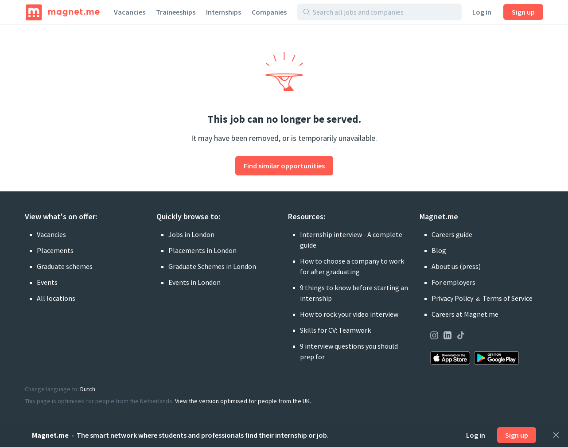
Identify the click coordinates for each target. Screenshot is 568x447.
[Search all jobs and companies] (384, 12)
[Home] (63, 12)
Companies (269, 12)
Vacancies (129, 12)
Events (47, 282)
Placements (55, 250)
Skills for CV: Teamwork (335, 330)
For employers (453, 282)
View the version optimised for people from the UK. (243, 401)
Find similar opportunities (284, 165)
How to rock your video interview (349, 314)
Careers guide (452, 234)
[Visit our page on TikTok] (461, 336)
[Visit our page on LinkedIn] (447, 336)
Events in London (194, 282)
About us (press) (456, 266)
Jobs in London (191, 234)
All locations (56, 298)
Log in (481, 12)
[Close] (556, 435)
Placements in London (202, 250)
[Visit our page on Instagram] (434, 336)
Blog (439, 250)
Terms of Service (507, 298)
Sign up (523, 12)
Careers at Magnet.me (465, 314)
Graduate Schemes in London (212, 266)
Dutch (87, 389)
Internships (223, 12)
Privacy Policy (452, 298)
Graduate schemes (65, 266)
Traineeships (175, 12)
